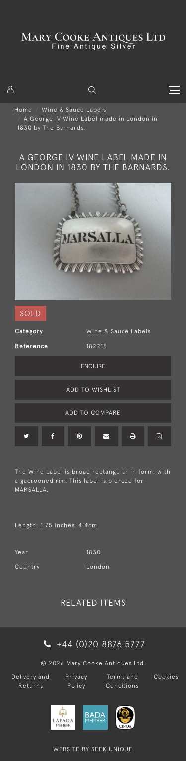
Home (23, 109)
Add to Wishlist (93, 389)
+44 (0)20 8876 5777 (93, 644)
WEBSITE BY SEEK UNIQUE (93, 749)
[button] (92, 90)
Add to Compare (93, 412)
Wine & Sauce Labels (74, 109)
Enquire (93, 366)
